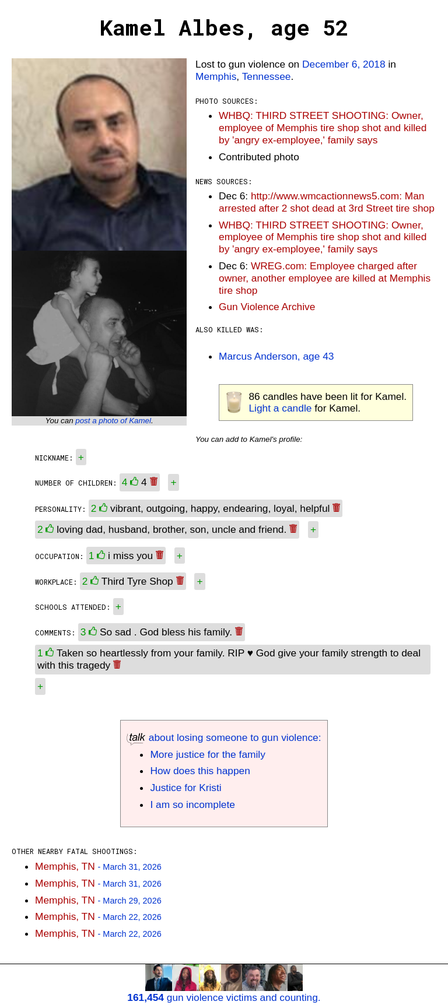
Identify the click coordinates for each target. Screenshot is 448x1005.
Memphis (215, 76)
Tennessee (266, 76)
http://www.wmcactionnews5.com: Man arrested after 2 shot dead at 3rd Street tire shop (327, 202)
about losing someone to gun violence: (224, 737)
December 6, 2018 (344, 64)
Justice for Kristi (185, 787)
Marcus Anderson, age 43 (276, 356)
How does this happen (200, 770)
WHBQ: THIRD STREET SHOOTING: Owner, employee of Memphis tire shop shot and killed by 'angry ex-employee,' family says (322, 128)
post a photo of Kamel (113, 420)
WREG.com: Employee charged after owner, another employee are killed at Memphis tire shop (324, 278)
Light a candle (280, 408)
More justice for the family (207, 754)
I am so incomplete (192, 804)
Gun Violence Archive (267, 306)
